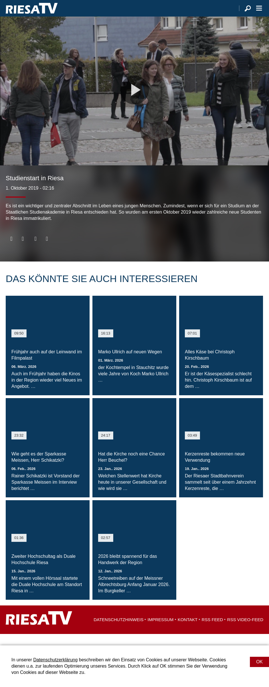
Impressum (160, 631)
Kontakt (188, 631)
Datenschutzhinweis (118, 631)
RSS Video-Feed (245, 631)
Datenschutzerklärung (55, 659)
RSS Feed (212, 631)
